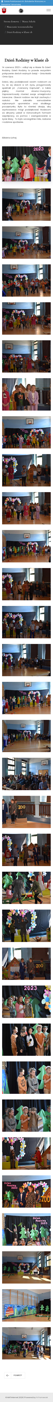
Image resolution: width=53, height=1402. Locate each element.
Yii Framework (42, 1397)
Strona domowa (11, 21)
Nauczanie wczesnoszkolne (20, 26)
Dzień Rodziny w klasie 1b (19, 32)
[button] (14, 1375)
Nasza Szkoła (28, 21)
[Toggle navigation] (48, 10)
